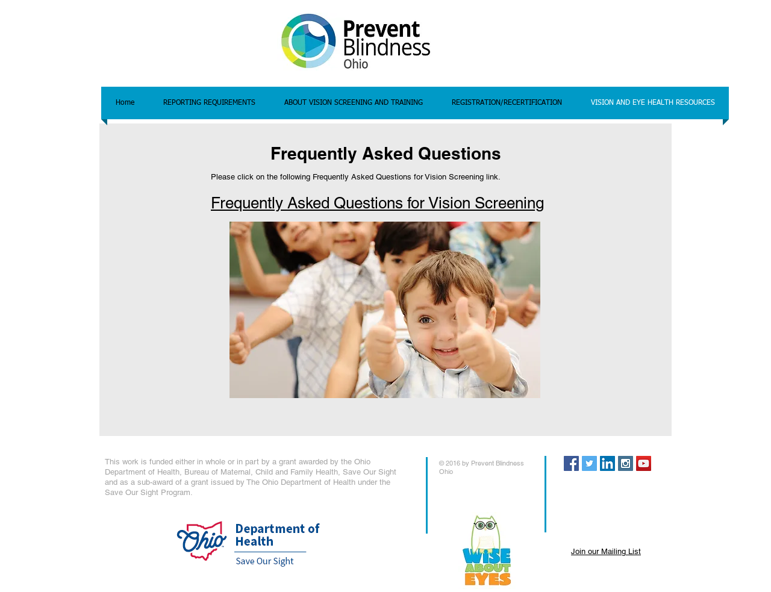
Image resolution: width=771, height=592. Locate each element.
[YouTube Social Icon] (643, 463)
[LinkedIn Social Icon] (607, 463)
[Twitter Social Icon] (589, 463)
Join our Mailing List (606, 551)
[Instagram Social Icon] (625, 463)
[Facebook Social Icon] (571, 463)
